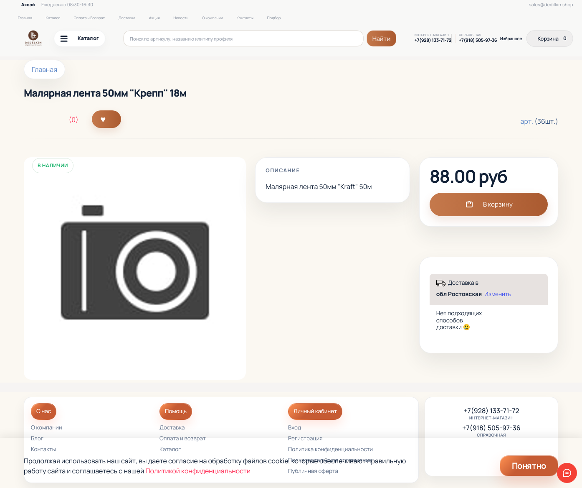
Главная (25, 17)
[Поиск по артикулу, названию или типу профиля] (244, 38)
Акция (154, 17)
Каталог (53, 17)
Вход (294, 428)
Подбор (274, 17)
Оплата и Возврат (89, 17)
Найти (381, 38)
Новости (180, 17)
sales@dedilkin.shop (551, 5)
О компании (212, 17)
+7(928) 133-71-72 (433, 40)
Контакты (245, 17)
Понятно (529, 465)
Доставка (127, 17)
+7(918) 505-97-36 (478, 40)
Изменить (497, 294)
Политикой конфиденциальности (198, 470)
